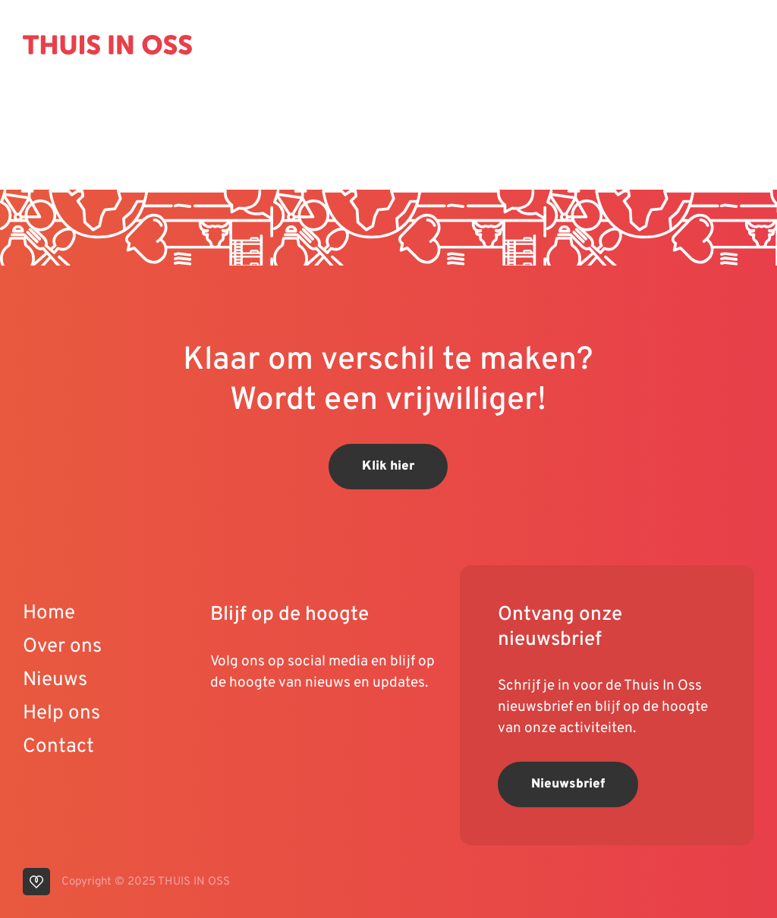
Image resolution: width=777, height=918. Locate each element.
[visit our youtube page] (225, 731)
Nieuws (55, 680)
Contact (58, 746)
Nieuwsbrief (568, 784)
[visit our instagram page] (286, 731)
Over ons (62, 646)
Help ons (61, 713)
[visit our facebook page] (312, 731)
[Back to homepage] (107, 45)
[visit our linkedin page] (256, 731)
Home (49, 613)
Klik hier (388, 466)
